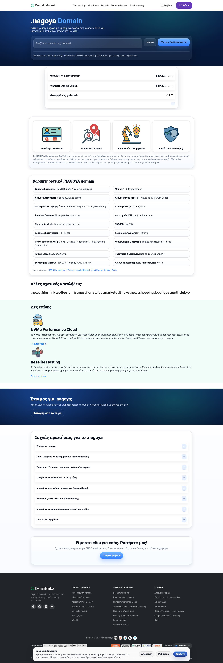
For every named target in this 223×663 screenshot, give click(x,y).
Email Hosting (137, 5)
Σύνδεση (184, 5)
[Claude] (120, 638)
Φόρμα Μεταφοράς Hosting (167, 615)
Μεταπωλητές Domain (82, 602)
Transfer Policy (81, 270)
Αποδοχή (180, 654)
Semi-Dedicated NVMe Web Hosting (129, 606)
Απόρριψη (146, 654)
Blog (156, 620)
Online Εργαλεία (79, 611)
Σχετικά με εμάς (162, 593)
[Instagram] (39, 606)
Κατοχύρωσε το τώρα (47, 413)
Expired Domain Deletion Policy (103, 270)
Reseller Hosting (120, 624)
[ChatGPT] (115, 638)
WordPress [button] (93, 5)
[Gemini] (125, 638)
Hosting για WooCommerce (125, 615)
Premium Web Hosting (123, 597)
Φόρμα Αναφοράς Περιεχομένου (169, 611)
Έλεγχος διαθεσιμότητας (173, 42)
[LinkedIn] (45, 606)
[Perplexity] (135, 638)
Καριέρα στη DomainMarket (167, 597)
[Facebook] (33, 606)
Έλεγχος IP (77, 615)
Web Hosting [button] (79, 5)
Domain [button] (105, 5)
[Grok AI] (130, 638)
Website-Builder (119, 5)
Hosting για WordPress (123, 611)
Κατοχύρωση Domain (82, 593)
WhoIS (75, 620)
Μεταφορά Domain (81, 597)
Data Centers (160, 606)
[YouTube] (52, 606)
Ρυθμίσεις (163, 654)
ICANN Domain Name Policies (61, 270)
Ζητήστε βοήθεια (111, 555)
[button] (111, 446)
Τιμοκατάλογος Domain (83, 606)
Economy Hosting (121, 593)
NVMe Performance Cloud (125, 602)
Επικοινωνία (160, 602)
